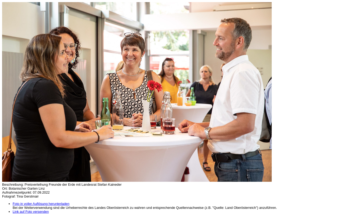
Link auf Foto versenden (31, 212)
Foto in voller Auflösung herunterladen (41, 204)
